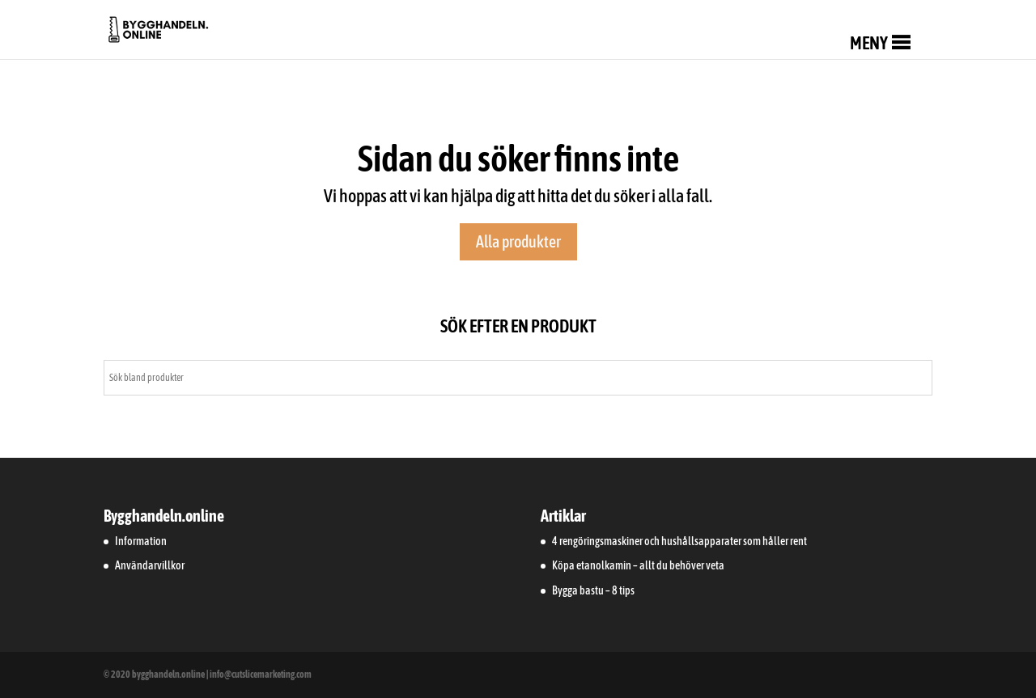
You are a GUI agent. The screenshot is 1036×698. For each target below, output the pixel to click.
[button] (869, 43)
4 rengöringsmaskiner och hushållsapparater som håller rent (679, 541)
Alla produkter (518, 241)
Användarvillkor (150, 565)
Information (141, 541)
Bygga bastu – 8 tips (593, 590)
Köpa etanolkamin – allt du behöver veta (638, 565)
